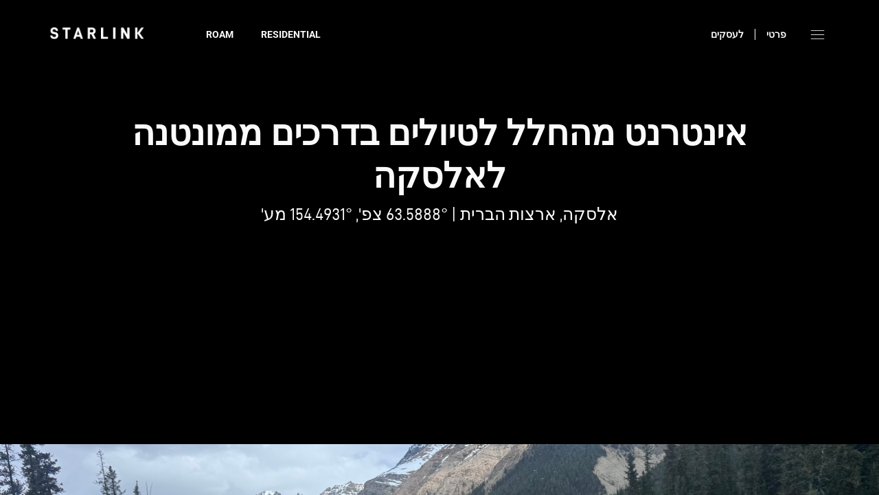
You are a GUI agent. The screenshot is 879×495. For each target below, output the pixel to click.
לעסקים (727, 34)
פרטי (776, 34)
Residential (291, 34)
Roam (219, 34)
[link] (97, 33)
